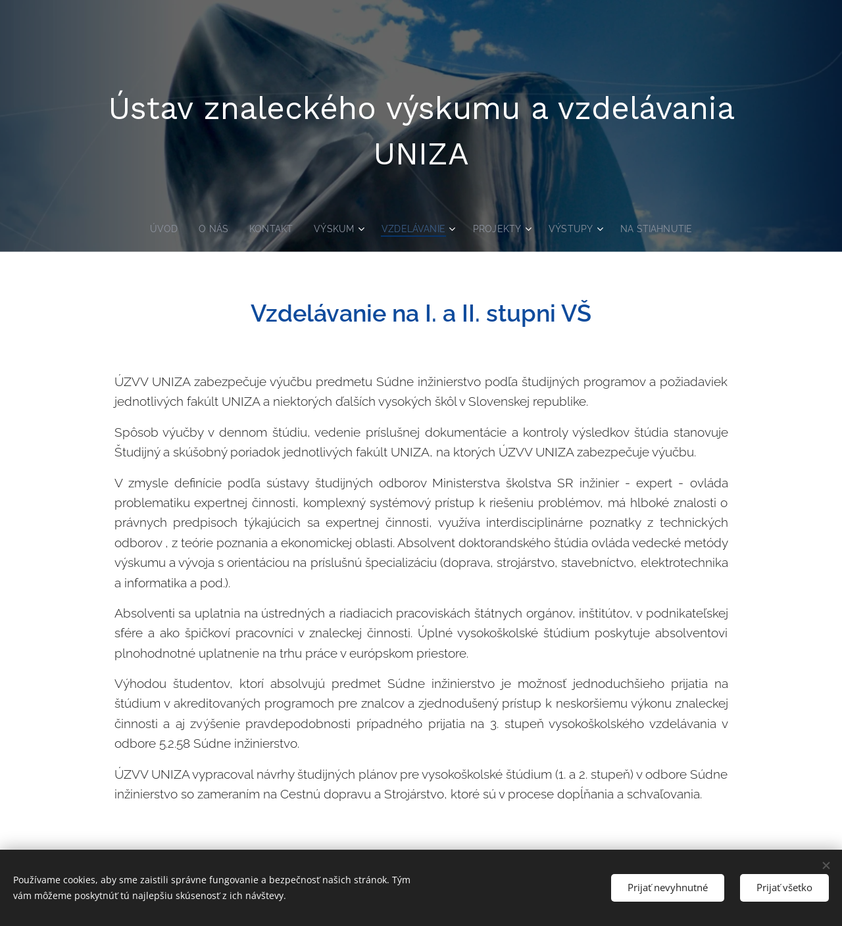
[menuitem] (159, 228)
